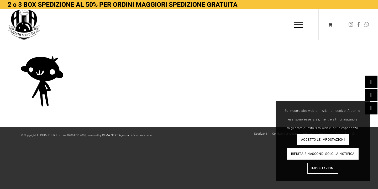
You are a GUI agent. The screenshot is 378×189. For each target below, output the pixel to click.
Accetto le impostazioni (323, 139)
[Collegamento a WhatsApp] (366, 24)
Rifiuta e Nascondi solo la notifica (323, 154)
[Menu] (297, 24)
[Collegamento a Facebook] (359, 24)
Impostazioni (322, 168)
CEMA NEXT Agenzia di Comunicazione (127, 135)
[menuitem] (299, 24)
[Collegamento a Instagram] (351, 24)
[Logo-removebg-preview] (24, 24)
